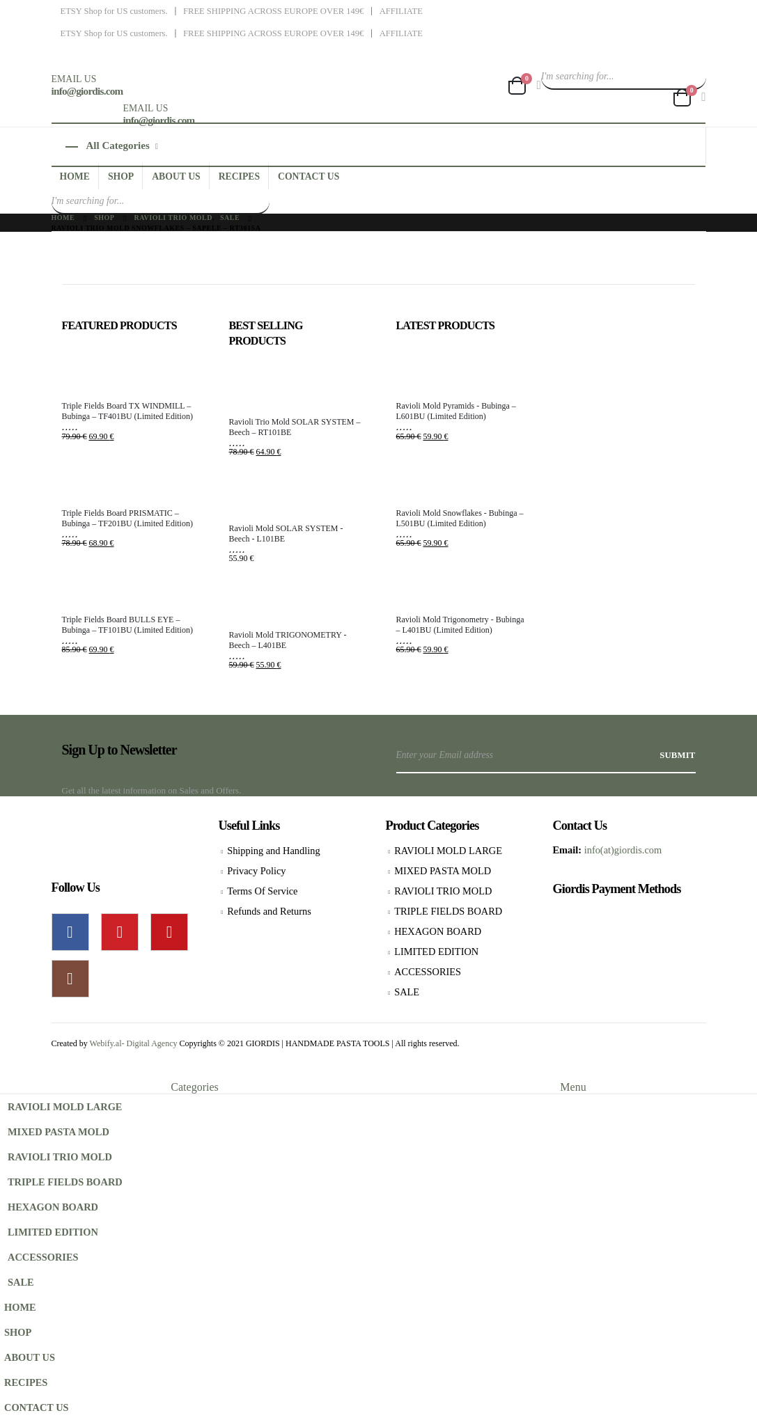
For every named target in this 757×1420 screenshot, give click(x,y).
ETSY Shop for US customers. (114, 11)
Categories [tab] (194, 1087)
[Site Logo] (223, 74)
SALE (406, 991)
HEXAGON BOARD (437, 931)
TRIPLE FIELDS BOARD (448, 911)
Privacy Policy (256, 870)
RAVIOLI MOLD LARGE (448, 850)
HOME (75, 176)
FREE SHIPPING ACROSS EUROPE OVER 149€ (273, 11)
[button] (8, 1072)
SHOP (121, 176)
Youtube (169, 932)
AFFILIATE (401, 11)
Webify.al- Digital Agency (135, 1043)
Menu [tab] (573, 1087)
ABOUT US (176, 176)
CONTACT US (308, 176)
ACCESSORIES (427, 971)
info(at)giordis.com (623, 849)
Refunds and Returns (269, 911)
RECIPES (239, 176)
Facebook (70, 932)
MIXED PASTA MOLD (442, 870)
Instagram (70, 978)
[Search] (693, 76)
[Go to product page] (128, 371)
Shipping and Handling (273, 850)
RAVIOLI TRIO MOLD (443, 891)
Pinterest (120, 932)
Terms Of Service (262, 891)
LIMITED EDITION (436, 951)
